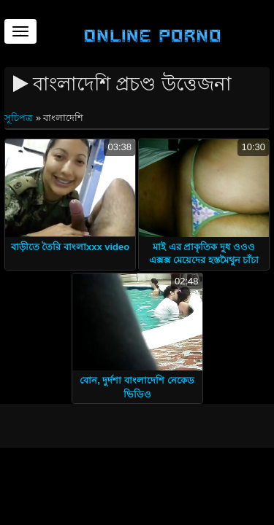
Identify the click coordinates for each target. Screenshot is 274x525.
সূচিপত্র (20, 117)
